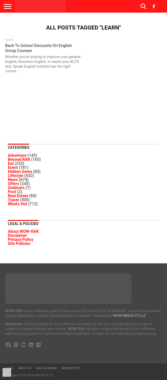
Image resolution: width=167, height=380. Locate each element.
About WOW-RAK (23, 231)
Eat (11, 163)
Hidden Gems (20, 171)
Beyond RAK (19, 159)
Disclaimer (17, 235)
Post (12, 191)
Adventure (17, 155)
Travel (13, 199)
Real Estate (18, 195)
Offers (13, 183)
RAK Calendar (47, 368)
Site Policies (19, 243)
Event (13, 167)
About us (24, 368)
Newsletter (70, 368)
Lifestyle (15, 175)
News (13, 179)
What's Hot (17, 203)
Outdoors (16, 187)
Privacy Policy (20, 239)
